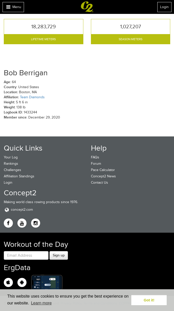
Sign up (59, 255)
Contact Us (99, 182)
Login (164, 7)
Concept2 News (103, 176)
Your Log (11, 157)
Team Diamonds (32, 97)
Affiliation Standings (19, 176)
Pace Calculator (103, 170)
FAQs (95, 157)
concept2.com (18, 209)
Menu (13, 8)
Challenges (12, 170)
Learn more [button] (41, 303)
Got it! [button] (149, 300)
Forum (96, 163)
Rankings (11, 163)
